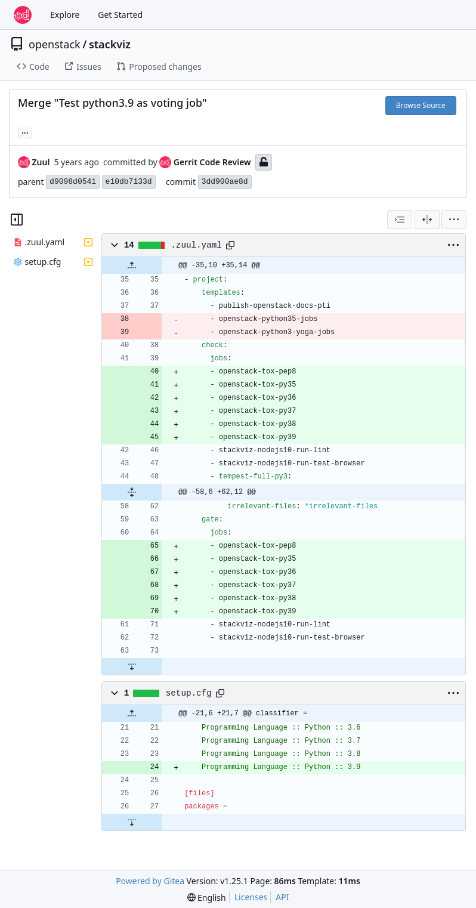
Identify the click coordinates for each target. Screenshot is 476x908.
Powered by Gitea (150, 881)
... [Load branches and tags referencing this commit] (25, 132)
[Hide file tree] (17, 220)
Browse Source (421, 105)
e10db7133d (129, 181)
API (282, 897)
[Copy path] (230, 245)
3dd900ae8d (225, 181)
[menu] (453, 219)
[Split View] (427, 219)
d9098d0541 (73, 181)
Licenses (251, 897)
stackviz (110, 44)
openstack (55, 44)
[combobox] (399, 219)
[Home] (22, 15)
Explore (64, 14)
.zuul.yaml (196, 245)
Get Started (120, 14)
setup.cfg (189, 693)
